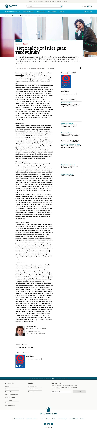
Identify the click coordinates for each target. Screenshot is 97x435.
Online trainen (55, 57)
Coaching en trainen (21, 15)
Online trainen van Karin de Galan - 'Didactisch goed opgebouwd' (70, 125)
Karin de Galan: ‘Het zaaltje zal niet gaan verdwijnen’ (37, 15)
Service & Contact (73, 418)
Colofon (41, 418)
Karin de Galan (26, 57)
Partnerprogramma (10, 405)
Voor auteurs (8, 400)
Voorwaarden (8, 391)
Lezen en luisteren (10, 397)
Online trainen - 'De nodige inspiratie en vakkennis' (70, 105)
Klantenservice (9, 383)
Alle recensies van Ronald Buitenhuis (35, 333)
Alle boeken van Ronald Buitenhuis (35, 331)
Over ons (7, 386)
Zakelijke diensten (32, 386)
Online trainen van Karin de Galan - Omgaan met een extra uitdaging (70, 135)
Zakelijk (30, 383)
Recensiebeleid (9, 403)
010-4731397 (89, 11)
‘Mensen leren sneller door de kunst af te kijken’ (71, 146)
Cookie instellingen (63, 418)
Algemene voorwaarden (32, 418)
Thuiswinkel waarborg (18, 418)
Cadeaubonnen (32, 391)
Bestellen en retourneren (11, 394)
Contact (7, 389)
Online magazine (11, 15)
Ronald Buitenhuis (21, 68)
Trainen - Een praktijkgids (67, 175)
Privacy (47, 418)
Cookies (54, 418)
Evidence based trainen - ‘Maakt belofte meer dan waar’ (69, 167)
